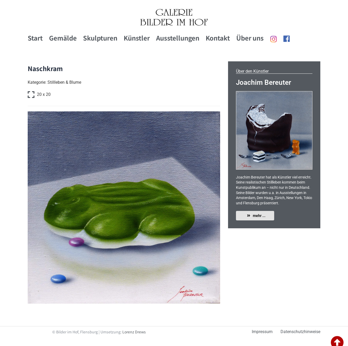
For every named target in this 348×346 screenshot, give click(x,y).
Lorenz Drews (134, 331)
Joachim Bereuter (263, 82)
